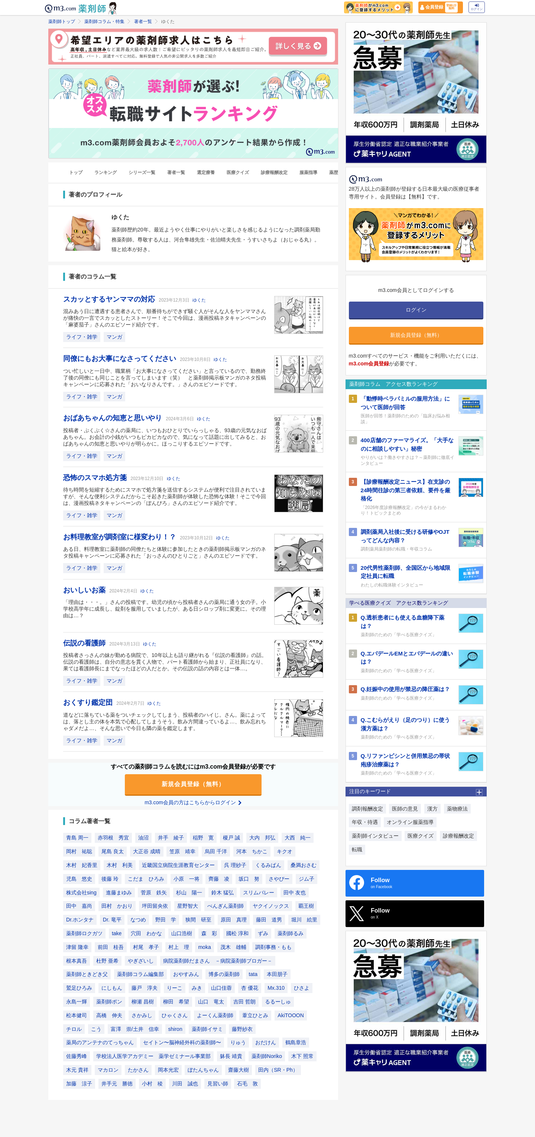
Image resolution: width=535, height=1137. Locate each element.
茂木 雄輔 (233, 947)
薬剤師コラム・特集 (104, 21)
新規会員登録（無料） (193, 784)
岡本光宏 (168, 1070)
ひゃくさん (175, 1015)
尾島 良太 (112, 851)
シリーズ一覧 (142, 172)
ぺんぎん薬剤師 (225, 906)
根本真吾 (76, 961)
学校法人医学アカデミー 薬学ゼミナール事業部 (153, 1056)
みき (197, 988)
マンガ (114, 337)
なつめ (138, 920)
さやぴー (279, 879)
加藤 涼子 (79, 1084)
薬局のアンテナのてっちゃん (100, 1042)
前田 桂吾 (111, 947)
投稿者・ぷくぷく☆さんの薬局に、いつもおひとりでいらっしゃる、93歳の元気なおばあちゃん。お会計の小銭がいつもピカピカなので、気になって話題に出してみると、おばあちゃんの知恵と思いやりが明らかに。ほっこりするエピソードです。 (165, 437)
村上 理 (178, 947)
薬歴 (333, 172)
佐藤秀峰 (76, 1056)
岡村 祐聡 (79, 851)
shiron (175, 1029)
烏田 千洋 (216, 851)
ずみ (263, 933)
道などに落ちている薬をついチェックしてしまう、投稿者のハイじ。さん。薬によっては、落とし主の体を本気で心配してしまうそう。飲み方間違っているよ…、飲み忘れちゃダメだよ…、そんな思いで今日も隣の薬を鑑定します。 (164, 721)
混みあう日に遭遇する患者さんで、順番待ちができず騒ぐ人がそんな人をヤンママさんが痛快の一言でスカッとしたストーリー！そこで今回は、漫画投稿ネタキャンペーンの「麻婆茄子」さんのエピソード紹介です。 (164, 318)
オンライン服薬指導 (410, 822)
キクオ (284, 851)
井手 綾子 (171, 838)
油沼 (143, 838)
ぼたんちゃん (203, 1070)
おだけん (265, 1042)
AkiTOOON (291, 1015)
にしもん (111, 988)
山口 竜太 (211, 1002)
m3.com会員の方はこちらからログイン (193, 802)
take (116, 933)
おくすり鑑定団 (88, 702)
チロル (74, 1029)
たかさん (138, 1070)
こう (96, 1029)
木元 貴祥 (77, 1070)
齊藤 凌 (218, 879)
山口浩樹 (181, 933)
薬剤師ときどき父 (87, 974)
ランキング (105, 172)
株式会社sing (81, 893)
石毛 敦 (247, 1084)
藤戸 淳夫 (145, 988)
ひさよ (301, 988)
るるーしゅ (278, 1002)
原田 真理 (234, 920)
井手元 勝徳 (117, 1084)
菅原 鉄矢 (154, 893)
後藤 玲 (110, 879)
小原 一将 (187, 879)
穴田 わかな (146, 933)
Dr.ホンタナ (80, 920)
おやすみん (186, 974)
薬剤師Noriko (267, 1056)
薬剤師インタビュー (375, 836)
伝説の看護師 (85, 643)
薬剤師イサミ (207, 1029)
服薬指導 (308, 172)
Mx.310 (276, 988)
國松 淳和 (237, 933)
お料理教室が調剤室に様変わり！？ (120, 537)
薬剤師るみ (291, 933)
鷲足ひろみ (79, 988)
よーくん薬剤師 (215, 1015)
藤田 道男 (269, 920)
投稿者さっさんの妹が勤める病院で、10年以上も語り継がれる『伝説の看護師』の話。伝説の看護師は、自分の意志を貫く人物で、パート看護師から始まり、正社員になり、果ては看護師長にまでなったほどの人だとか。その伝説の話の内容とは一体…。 (165, 661)
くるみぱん (268, 865)
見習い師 (217, 1084)
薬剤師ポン (109, 1002)
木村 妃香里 (81, 865)
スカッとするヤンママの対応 (110, 299)
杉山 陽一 (189, 893)
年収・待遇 (365, 822)
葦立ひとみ (255, 1015)
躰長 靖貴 (231, 1056)
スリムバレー (258, 893)
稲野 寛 (203, 838)
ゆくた (199, 300)
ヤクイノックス (271, 906)
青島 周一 (77, 838)
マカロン (108, 1070)
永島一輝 (76, 1002)
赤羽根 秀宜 (113, 838)
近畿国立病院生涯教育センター (178, 865)
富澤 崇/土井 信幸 (135, 1029)
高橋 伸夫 (109, 1015)
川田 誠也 (185, 1084)
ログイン (477, 7)
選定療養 (206, 172)
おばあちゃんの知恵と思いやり (113, 418)
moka (204, 947)
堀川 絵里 (304, 920)
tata (253, 974)
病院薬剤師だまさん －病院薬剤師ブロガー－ (217, 961)
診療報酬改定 (274, 172)
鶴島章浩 (295, 1042)
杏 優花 (249, 988)
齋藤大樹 (238, 1070)
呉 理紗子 (235, 865)
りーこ (174, 988)
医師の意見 (405, 809)
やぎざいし (141, 961)
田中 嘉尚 (79, 906)
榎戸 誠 (231, 838)
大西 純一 (298, 838)
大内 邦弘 (262, 838)
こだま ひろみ (146, 879)
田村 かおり (117, 906)
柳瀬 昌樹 (143, 1002)
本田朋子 (277, 974)
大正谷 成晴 (146, 851)
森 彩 (209, 933)
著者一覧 (143, 21)
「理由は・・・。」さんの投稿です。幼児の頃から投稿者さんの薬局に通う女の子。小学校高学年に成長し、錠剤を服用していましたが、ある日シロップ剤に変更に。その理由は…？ (164, 608)
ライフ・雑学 (81, 337)
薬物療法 (457, 809)
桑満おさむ (304, 865)
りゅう (238, 1042)
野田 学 (165, 920)
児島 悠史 (79, 879)
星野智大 (187, 906)
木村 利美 (120, 865)
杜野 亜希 (107, 961)
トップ (75, 172)
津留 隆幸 (77, 947)
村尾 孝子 (146, 947)
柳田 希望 (176, 1002)
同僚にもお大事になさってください (120, 358)
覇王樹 (306, 906)
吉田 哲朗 (244, 1002)
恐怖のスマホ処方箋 (96, 478)
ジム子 (306, 879)
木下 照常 (302, 1056)
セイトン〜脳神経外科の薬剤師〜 (182, 1042)
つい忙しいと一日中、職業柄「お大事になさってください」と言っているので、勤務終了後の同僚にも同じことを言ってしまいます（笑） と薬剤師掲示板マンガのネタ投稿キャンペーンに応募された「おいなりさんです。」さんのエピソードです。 (164, 377)
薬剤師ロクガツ (84, 933)
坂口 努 (249, 879)
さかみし (142, 1015)
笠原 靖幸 (182, 851)
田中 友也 (294, 893)
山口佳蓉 (221, 988)
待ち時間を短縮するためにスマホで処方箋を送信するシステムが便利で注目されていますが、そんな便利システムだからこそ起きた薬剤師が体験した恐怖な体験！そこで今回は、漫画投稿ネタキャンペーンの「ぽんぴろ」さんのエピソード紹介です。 (164, 496)
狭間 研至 (198, 920)
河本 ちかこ (252, 851)
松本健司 (76, 1015)
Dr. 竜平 (112, 920)
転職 (357, 849)
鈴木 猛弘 (222, 893)
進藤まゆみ (119, 893)
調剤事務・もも (273, 947)
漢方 (432, 809)
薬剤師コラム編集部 (140, 974)
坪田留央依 (155, 906)
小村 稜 (152, 1084)
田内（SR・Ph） (278, 1070)
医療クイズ (238, 172)
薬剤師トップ (61, 21)
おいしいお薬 (85, 590)
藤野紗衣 (242, 1029)
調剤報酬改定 (367, 809)
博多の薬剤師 (224, 974)
